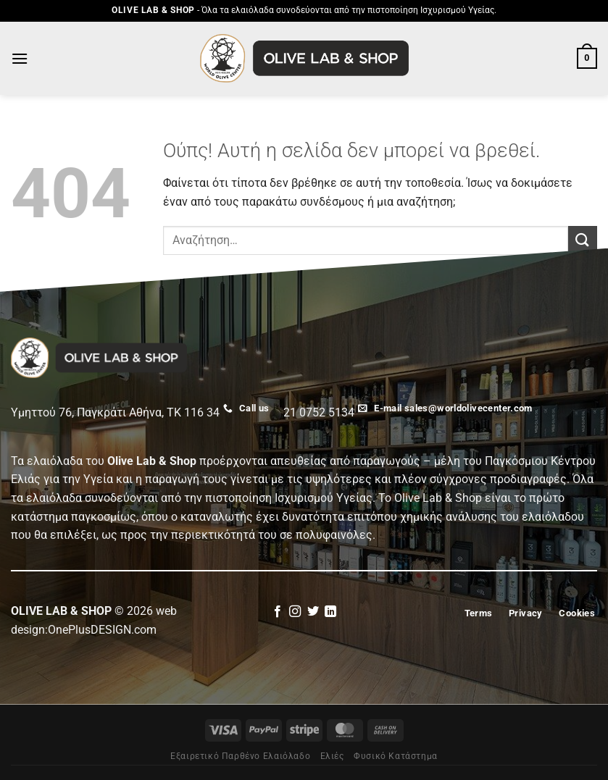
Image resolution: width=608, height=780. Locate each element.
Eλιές (332, 756)
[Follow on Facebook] (277, 611)
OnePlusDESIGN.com (102, 630)
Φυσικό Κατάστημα (396, 756)
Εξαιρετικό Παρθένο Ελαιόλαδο (240, 756)
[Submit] (582, 240)
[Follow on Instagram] (295, 611)
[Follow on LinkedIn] (330, 611)
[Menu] (19, 58)
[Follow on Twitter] (313, 611)
